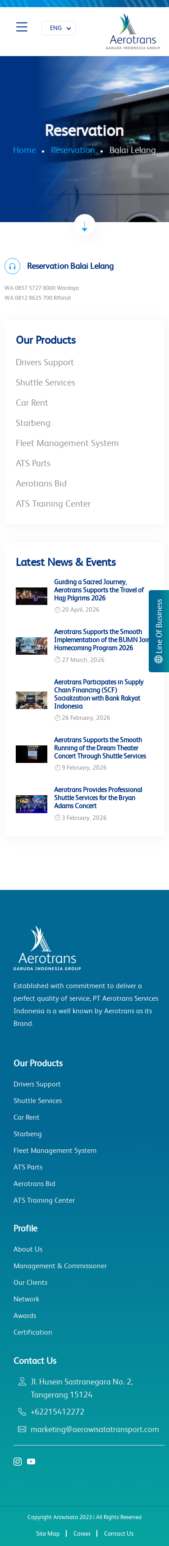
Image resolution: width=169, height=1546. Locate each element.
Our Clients (30, 1282)
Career (82, 1533)
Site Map (48, 1533)
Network (26, 1299)
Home (24, 150)
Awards (25, 1315)
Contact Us (118, 1533)
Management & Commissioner (60, 1265)
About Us (28, 1249)
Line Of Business (159, 631)
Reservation (73, 150)
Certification (33, 1332)
